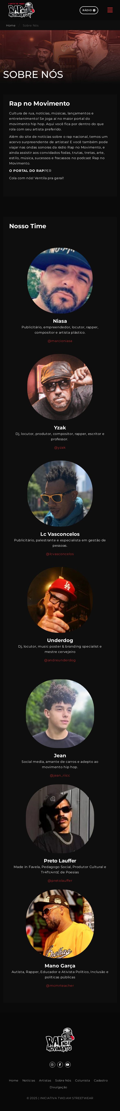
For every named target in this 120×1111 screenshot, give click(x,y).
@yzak (60, 447)
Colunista (82, 1080)
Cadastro (101, 1080)
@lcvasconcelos (60, 554)
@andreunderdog (60, 660)
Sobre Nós (63, 1080)
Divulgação (58, 1087)
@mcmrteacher (60, 986)
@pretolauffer (60, 881)
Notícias (28, 1080)
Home (10, 25)
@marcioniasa (60, 341)
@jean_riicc (60, 775)
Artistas (45, 1080)
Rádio (89, 10)
